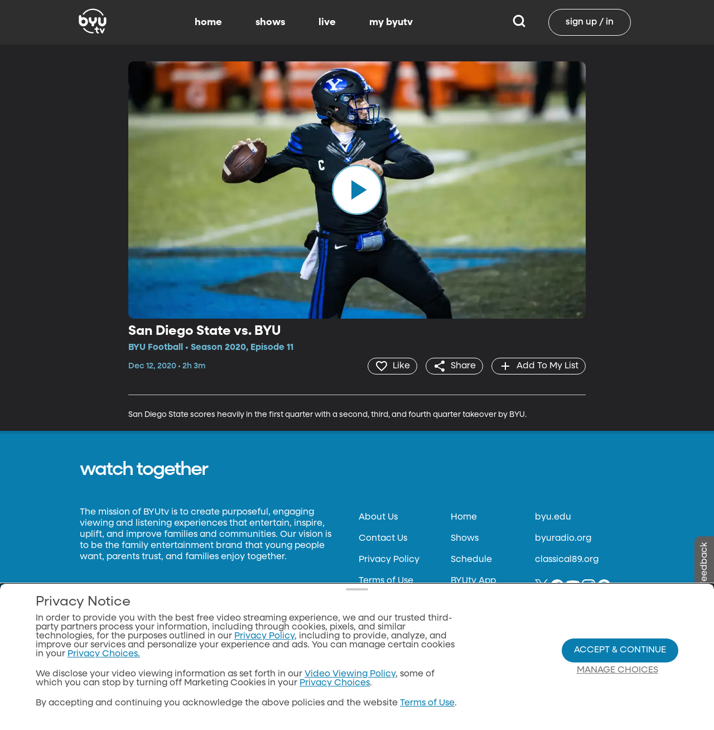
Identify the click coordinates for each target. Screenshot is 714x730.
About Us (378, 517)
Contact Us (383, 538)
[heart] (392, 366)
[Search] (519, 22)
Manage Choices (617, 670)
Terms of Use (386, 581)
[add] (538, 366)
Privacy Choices (335, 683)
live (327, 22)
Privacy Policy (389, 559)
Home (464, 517)
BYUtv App (473, 581)
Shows (465, 538)
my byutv (391, 22)
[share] (454, 366)
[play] (357, 190)
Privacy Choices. (103, 654)
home (208, 22)
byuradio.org (563, 538)
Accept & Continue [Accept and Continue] (620, 650)
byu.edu (553, 517)
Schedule (471, 559)
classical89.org (567, 559)
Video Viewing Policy (350, 674)
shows (270, 22)
